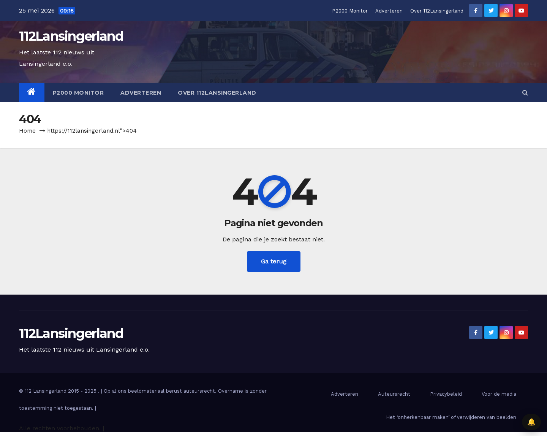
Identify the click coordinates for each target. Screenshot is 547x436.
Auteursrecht (394, 394)
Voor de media (499, 394)
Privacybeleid (446, 394)
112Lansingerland (71, 36)
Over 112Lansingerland (436, 11)
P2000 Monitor (350, 11)
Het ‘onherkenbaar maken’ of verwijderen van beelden (451, 417)
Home (27, 130)
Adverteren (389, 11)
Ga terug (273, 261)
